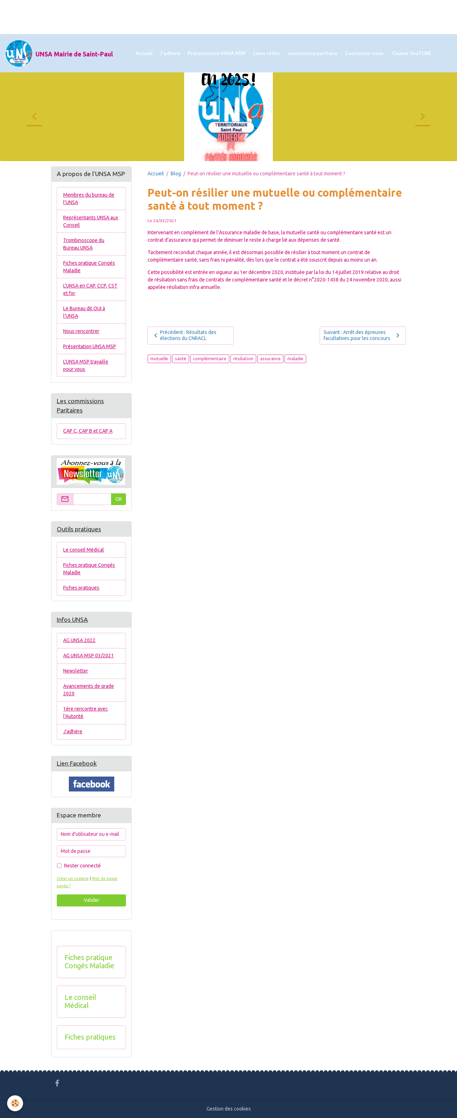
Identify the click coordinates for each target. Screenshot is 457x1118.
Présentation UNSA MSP (217, 53)
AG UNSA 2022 (79, 640)
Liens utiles (266, 53)
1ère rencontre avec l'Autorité (85, 712)
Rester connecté (82, 865)
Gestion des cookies (229, 1109)
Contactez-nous (364, 53)
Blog (176, 173)
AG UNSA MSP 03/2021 (88, 655)
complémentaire (209, 358)
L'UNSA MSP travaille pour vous (85, 365)
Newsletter (75, 671)
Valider (91, 900)
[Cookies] (15, 1103)
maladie (295, 358)
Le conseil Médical (83, 550)
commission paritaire (312, 53)
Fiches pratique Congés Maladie (89, 266)
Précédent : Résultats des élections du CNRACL (184, 335)
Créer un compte (73, 878)
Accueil (144, 53)
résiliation (243, 358)
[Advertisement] (129, 16)
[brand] (59, 53)
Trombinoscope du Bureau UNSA (83, 244)
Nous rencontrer (81, 331)
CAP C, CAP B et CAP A (87, 431)
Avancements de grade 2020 (88, 689)
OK (118, 499)
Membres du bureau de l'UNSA (88, 198)
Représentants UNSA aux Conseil (90, 221)
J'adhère (170, 53)
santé (180, 358)
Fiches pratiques (81, 588)
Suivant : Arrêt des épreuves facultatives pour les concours (363, 335)
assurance (270, 358)
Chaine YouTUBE (411, 53)
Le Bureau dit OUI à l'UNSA (84, 312)
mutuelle (159, 358)
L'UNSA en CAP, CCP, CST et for (90, 289)
